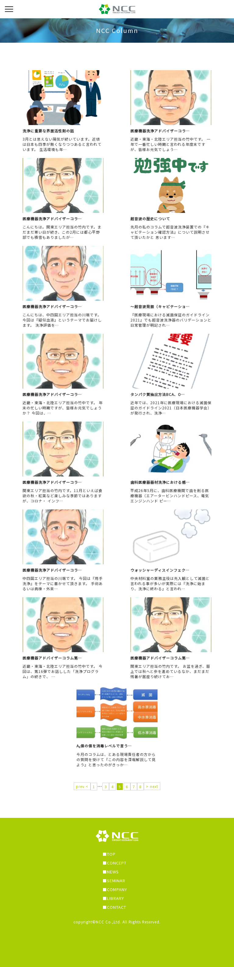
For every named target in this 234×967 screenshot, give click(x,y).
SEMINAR (116, 880)
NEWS (113, 872)
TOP (111, 854)
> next (152, 786)
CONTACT (116, 907)
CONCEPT (116, 863)
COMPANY (117, 889)
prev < (82, 786)
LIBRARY (115, 898)
